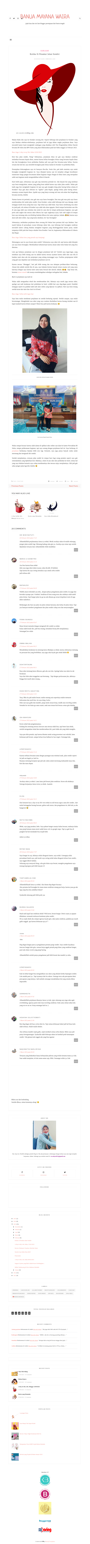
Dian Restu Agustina (29, 691)
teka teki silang (37, 1329)
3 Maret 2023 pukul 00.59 (27, 1052)
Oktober (17, 1229)
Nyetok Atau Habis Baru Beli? (23, 1252)
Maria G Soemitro (28, 559)
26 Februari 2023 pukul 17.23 (28, 538)
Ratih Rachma (26, 820)
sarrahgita (25, 994)
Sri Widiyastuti (27, 535)
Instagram (43, 1173)
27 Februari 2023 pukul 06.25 (28, 646)
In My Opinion (41, 1293)
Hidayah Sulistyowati (30, 1017)
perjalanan (15, 451)
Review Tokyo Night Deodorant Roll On (30, 1434)
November (18, 1227)
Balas (76, 549)
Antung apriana (16, 1329)
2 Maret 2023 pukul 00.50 (27, 970)
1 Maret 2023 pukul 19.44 (27, 910)
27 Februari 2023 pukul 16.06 (28, 778)
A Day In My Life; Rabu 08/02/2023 (24, 1259)
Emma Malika (26, 643)
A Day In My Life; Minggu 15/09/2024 (18, 517)
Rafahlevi (24, 585)
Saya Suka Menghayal (51, 516)
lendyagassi (25, 749)
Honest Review (31, 1293)
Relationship (59, 1293)
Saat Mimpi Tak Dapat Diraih (27, 1423)
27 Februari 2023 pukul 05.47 (28, 622)
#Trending (15, 1290)
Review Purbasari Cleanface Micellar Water (26, 1248)
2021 (15, 1275)
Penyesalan (18, 1256)
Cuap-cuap (45, 50)
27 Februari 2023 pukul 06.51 (28, 667)
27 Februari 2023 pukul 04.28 (28, 588)
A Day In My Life (25, 1290)
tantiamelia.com (28, 878)
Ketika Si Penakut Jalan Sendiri (23, 1240)
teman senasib (22, 272)
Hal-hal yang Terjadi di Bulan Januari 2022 (31, 1454)
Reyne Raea (25, 849)
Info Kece (50, 1293)
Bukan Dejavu (22, 1379)
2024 (15, 1221)
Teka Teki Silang (23, 1371)
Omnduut (14, 1340)
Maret (16, 1235)
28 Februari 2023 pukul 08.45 (28, 823)
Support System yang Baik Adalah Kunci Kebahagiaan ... (30, 1263)
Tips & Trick (69, 1293)
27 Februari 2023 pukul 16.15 (28, 799)
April (16, 1232)
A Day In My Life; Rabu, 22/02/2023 (24, 1244)
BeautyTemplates (50, 1541)
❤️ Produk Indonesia (18, 1296)
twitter (65, 1173)
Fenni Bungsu (26, 619)
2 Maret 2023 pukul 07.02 (27, 996)
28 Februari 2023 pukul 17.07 (28, 852)
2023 (15, 1224)
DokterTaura (26, 665)
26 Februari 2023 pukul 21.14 (28, 562)
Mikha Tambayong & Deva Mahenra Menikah (27, 1267)
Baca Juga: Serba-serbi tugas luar (23, 294)
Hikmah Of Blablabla (19, 1293)
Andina (14, 1346)
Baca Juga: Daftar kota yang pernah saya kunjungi (28, 237)
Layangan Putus (24, 1413)
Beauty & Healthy (50, 1290)
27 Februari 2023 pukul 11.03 (28, 694)
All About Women (37, 1290)
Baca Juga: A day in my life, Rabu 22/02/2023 (27, 152)
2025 (15, 1218)
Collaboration (61, 1290)
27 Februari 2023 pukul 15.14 (28, 752)
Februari (17, 1238)
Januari (17, 1270)
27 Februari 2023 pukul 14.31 (28, 720)
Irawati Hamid (40, 59)
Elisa (22, 796)
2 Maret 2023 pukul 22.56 (27, 1020)
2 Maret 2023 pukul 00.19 (27, 936)
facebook (22, 1173)
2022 (15, 1273)
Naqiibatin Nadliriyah (30, 1049)
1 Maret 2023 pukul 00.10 (27, 881)
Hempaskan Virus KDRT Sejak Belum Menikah (32, 1444)
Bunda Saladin (27, 907)
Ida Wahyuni (25, 717)
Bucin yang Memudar (35, 516)
